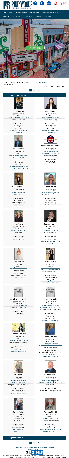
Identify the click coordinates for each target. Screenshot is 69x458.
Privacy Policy (51, 447)
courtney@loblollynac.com (50, 230)
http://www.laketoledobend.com (50, 153)
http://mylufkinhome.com (18, 382)
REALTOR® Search (34, 12)
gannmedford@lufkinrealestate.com (50, 281)
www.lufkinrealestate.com (50, 283)
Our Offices (23, 447)
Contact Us (29, 16)
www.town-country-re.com (50, 431)
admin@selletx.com (18, 204)
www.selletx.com (18, 206)
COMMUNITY (6, 16)
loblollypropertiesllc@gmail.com (50, 241)
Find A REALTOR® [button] (34, 48)
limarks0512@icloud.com (18, 230)
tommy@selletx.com (19, 418)
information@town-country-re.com (50, 429)
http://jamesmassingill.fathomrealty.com (50, 382)
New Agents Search (41, 82)
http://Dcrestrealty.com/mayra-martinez (50, 345)
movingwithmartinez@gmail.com (18, 340)
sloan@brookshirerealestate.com (18, 155)
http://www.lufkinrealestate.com (50, 270)
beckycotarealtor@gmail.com (18, 130)
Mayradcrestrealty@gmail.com (50, 343)
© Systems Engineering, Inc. (34, 449)
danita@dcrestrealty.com (50, 356)
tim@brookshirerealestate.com (19, 166)
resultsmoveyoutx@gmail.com (50, 193)
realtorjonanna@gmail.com (19, 381)
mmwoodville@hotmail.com (50, 305)
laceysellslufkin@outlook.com (18, 268)
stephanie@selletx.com (18, 193)
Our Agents (16, 447)
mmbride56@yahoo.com (50, 418)
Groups (39, 447)
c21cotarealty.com (18, 132)
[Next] (41, 90)
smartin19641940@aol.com (19, 305)
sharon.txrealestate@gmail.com (50, 268)
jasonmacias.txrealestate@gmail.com (18, 117)
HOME (4, 12)
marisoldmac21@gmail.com (50, 117)
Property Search (21, 12)
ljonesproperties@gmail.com (18, 351)
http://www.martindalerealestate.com (50, 307)
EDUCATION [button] (39, 16)
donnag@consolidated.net (18, 394)
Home (35, 447)
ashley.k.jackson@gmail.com (50, 320)
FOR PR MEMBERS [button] (17, 16)
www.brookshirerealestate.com (19, 168)
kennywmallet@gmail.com (50, 151)
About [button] (11, 12)
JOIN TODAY (48, 16)
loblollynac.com (50, 243)
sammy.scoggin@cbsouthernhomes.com (50, 204)
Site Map (44, 447)
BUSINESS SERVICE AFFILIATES (50, 12)
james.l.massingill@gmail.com (50, 381)
